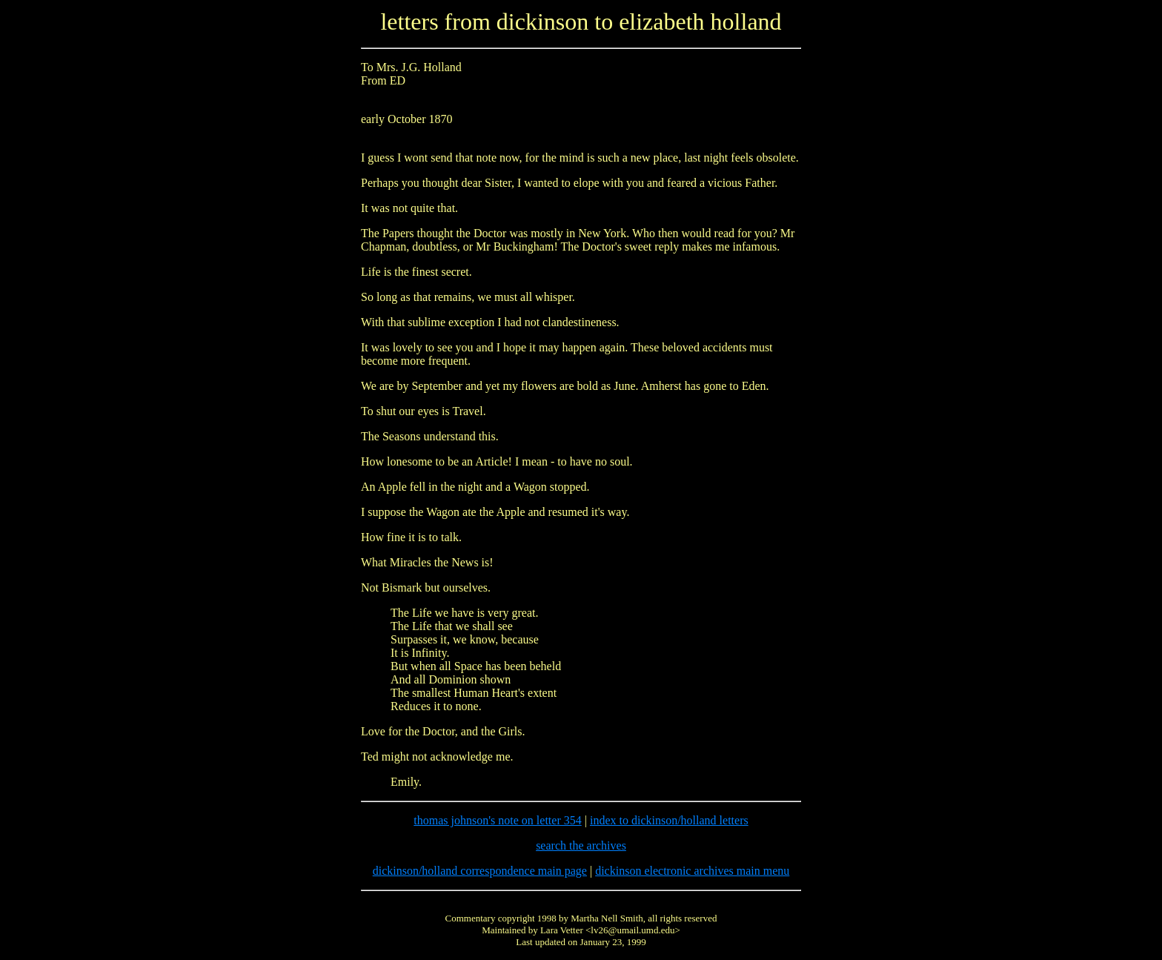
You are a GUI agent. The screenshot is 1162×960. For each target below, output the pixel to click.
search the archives (581, 845)
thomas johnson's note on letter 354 (497, 820)
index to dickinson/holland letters (669, 820)
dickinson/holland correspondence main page (480, 870)
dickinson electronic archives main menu (692, 870)
